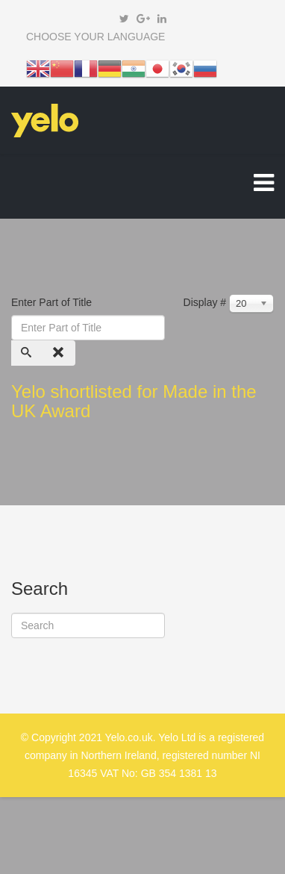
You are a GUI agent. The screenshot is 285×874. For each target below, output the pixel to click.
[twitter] (124, 19)
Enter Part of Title (53, 302)
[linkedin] (161, 19)
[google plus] (143, 19)
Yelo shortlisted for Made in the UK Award (134, 401)
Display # (205, 302)
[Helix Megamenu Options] (264, 186)
